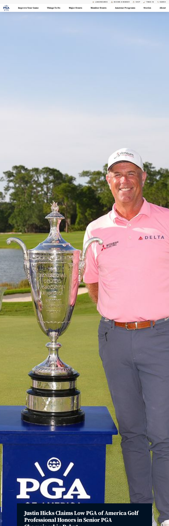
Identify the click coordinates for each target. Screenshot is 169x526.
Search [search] (161, 2)
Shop (136, 2)
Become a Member (120, 2)
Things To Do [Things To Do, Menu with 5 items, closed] (53, 8)
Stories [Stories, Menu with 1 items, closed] (147, 8)
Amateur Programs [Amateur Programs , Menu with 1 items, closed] (125, 8)
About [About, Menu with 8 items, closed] (162, 8)
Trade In (148, 2)
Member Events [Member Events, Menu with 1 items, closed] (98, 8)
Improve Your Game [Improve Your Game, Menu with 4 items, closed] (28, 8)
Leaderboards (100, 2)
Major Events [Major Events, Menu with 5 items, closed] (75, 8)
